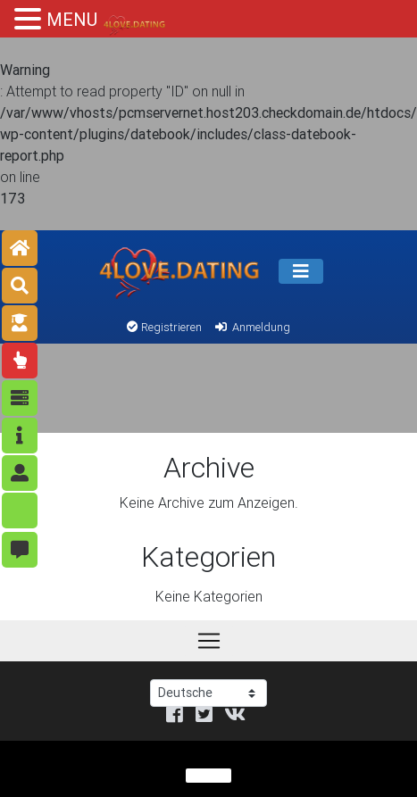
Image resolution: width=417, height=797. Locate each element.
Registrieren (164, 327)
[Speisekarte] (301, 271)
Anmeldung (251, 327)
